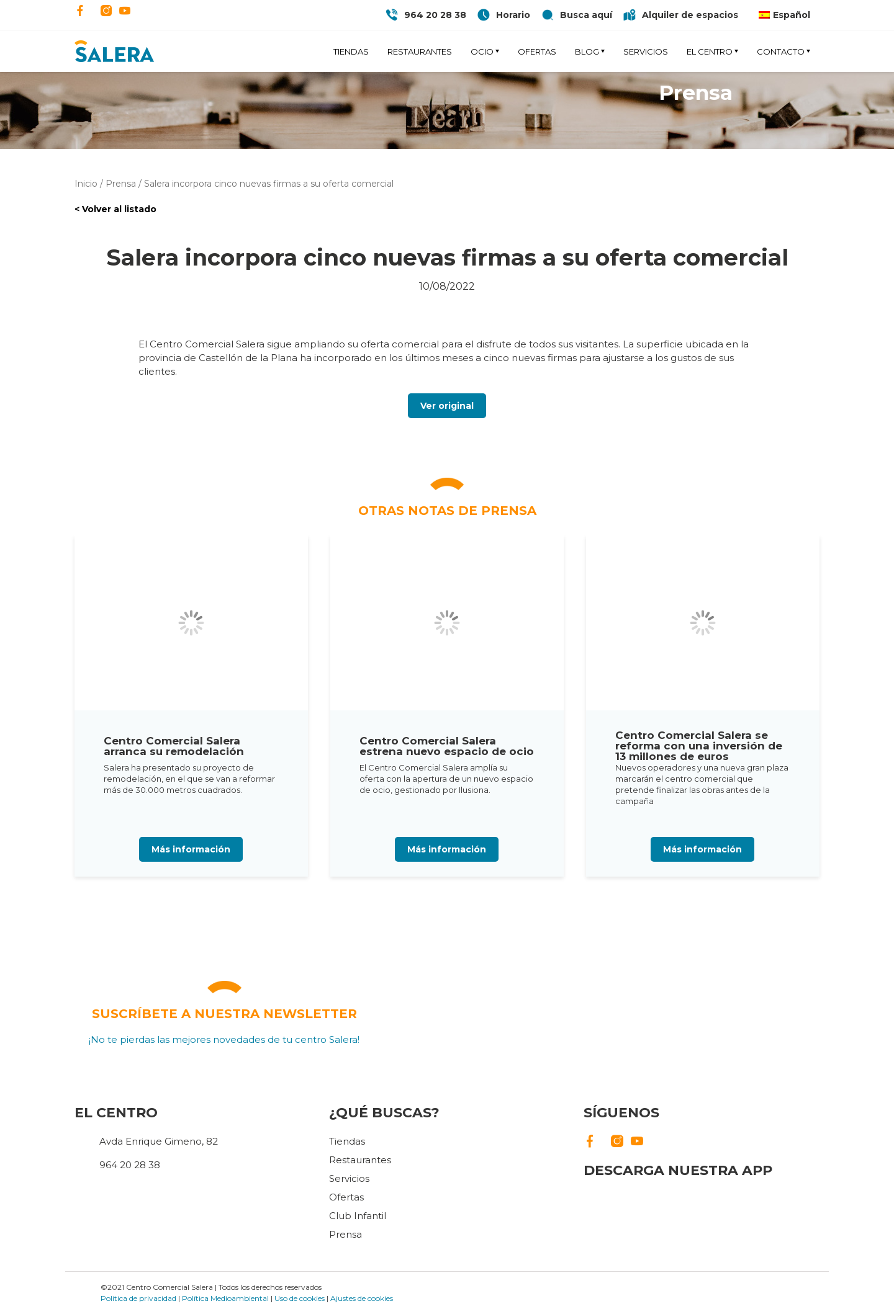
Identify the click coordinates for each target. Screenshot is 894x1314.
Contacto (781, 51)
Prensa (345, 1234)
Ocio (482, 51)
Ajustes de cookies (361, 1298)
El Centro (710, 51)
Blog (587, 51)
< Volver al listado (115, 209)
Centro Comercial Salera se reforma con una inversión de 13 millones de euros (698, 745)
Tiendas (351, 51)
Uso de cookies (299, 1298)
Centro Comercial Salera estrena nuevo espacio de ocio (446, 746)
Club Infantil (357, 1216)
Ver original (447, 405)
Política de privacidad (138, 1298)
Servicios (645, 51)
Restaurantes (419, 51)
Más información (190, 849)
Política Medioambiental (225, 1298)
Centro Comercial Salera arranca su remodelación (174, 746)
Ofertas (537, 51)
